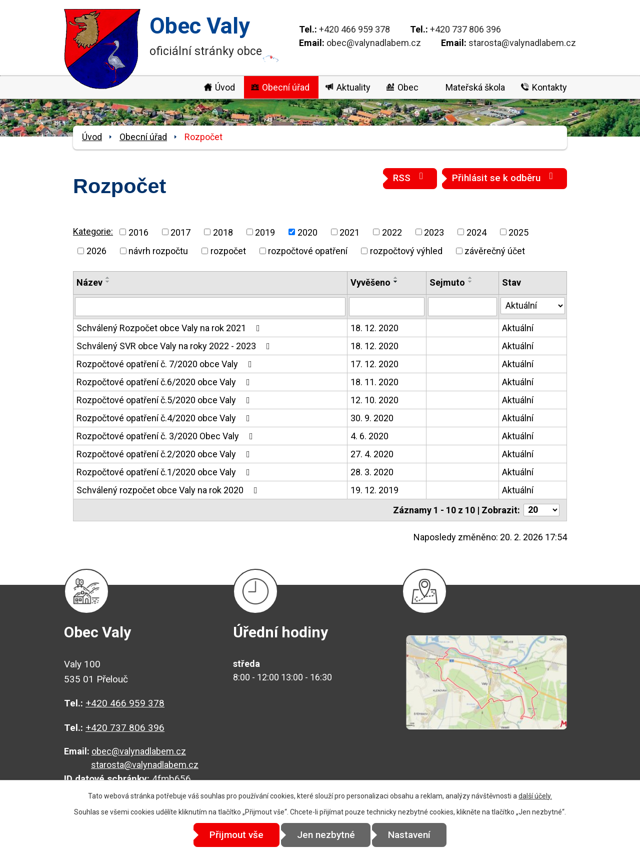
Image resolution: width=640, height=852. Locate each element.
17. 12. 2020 (374, 364)
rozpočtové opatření (308, 251)
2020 (308, 232)
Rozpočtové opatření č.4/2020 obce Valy (165, 418)
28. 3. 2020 (372, 472)
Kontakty (549, 87)
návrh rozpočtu (158, 251)
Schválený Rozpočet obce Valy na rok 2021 (170, 328)
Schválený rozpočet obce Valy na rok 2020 (169, 490)
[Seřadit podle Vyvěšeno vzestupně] (396, 278)
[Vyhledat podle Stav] (532, 305)
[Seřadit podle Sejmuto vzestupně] (470, 278)
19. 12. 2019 (374, 490)
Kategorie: (93, 231)
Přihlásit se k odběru (504, 177)
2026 (96, 251)
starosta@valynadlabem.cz (522, 43)
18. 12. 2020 (374, 328)
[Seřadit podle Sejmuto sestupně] (470, 282)
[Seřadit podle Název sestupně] (108, 282)
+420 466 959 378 (354, 29)
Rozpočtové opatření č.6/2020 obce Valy (165, 382)
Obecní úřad (286, 87)
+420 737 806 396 (465, 29)
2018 (223, 232)
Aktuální (518, 328)
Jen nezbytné (326, 834)
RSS (410, 177)
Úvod (225, 87)
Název (89, 282)
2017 (180, 232)
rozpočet (228, 251)
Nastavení (410, 834)
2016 (138, 232)
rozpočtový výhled (406, 251)
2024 (476, 232)
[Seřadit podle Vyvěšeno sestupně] (396, 282)
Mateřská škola (475, 87)
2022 (392, 232)
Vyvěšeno (370, 282)
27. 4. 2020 (372, 454)
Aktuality (353, 87)
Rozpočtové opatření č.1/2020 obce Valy (165, 472)
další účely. (535, 796)
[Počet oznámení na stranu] (542, 510)
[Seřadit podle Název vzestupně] (108, 278)
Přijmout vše (236, 834)
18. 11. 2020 (374, 382)
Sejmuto (447, 282)
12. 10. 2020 (374, 400)
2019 (265, 232)
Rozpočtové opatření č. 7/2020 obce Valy (166, 364)
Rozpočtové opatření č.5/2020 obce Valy (165, 400)
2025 (518, 232)
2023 (434, 232)
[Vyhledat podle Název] (210, 306)
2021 (350, 232)
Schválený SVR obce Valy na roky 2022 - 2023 (175, 346)
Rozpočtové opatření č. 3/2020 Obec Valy (166, 436)
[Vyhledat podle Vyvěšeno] (386, 306)
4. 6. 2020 (369, 436)
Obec (408, 87)
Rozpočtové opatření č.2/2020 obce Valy (165, 454)
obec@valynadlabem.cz (373, 43)
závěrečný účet (494, 251)
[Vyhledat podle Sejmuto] (462, 306)
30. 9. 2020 (372, 418)
